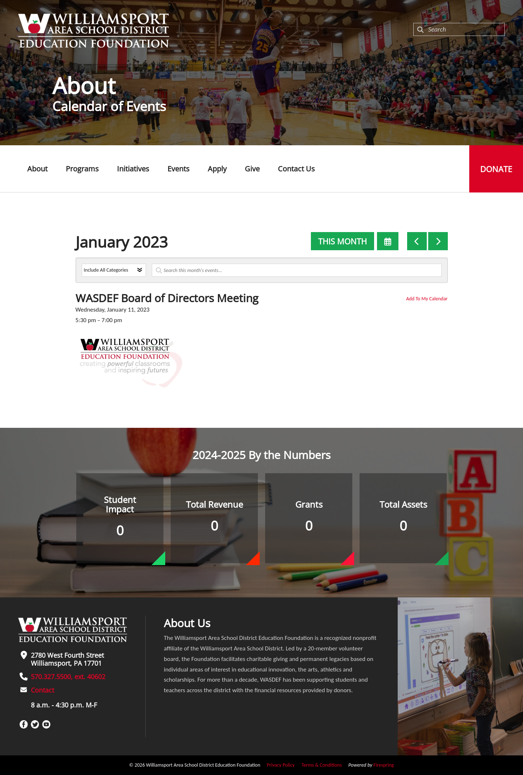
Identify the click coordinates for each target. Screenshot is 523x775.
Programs (82, 169)
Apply (217, 169)
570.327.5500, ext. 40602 (68, 676)
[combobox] (459, 29)
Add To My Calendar (426, 299)
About (37, 169)
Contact (42, 690)
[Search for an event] (297, 270)
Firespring (383, 765)
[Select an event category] (114, 270)
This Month (342, 241)
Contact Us (296, 169)
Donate (496, 168)
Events (178, 169)
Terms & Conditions (321, 765)
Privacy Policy (281, 765)
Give (252, 169)
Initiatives (133, 169)
